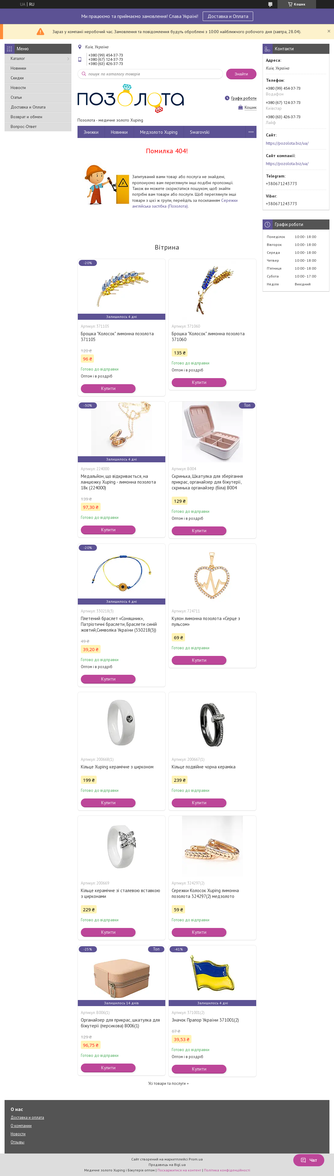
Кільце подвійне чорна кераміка (204, 767)
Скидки (17, 78)
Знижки (91, 132)
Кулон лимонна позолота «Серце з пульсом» (206, 621)
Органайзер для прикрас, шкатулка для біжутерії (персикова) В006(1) (120, 1023)
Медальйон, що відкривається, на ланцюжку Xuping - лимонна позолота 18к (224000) (118, 482)
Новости (18, 87)
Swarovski (199, 132)
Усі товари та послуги (167, 1083)
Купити (108, 388)
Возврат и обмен (26, 116)
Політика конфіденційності (227, 1170)
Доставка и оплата (27, 1117)
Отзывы (17, 1142)
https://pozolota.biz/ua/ (287, 143)
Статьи (16, 97)
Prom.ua (196, 1159)
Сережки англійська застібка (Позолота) (185, 203)
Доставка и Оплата (228, 16)
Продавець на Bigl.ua (167, 1164)
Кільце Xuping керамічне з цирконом (117, 767)
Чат (309, 1160)
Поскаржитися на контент (179, 1170)
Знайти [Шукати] (241, 74)
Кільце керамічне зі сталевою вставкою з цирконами (120, 893)
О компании (21, 1125)
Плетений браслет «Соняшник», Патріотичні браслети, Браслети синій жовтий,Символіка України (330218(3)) (119, 624)
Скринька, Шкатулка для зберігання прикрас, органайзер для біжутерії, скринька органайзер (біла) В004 (207, 482)
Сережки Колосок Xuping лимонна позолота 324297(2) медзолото (205, 893)
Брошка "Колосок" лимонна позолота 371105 (117, 336)
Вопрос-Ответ (23, 126)
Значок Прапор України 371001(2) (205, 1020)
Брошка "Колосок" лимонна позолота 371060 (208, 336)
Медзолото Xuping (158, 132)
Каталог (18, 58)
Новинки (18, 68)
